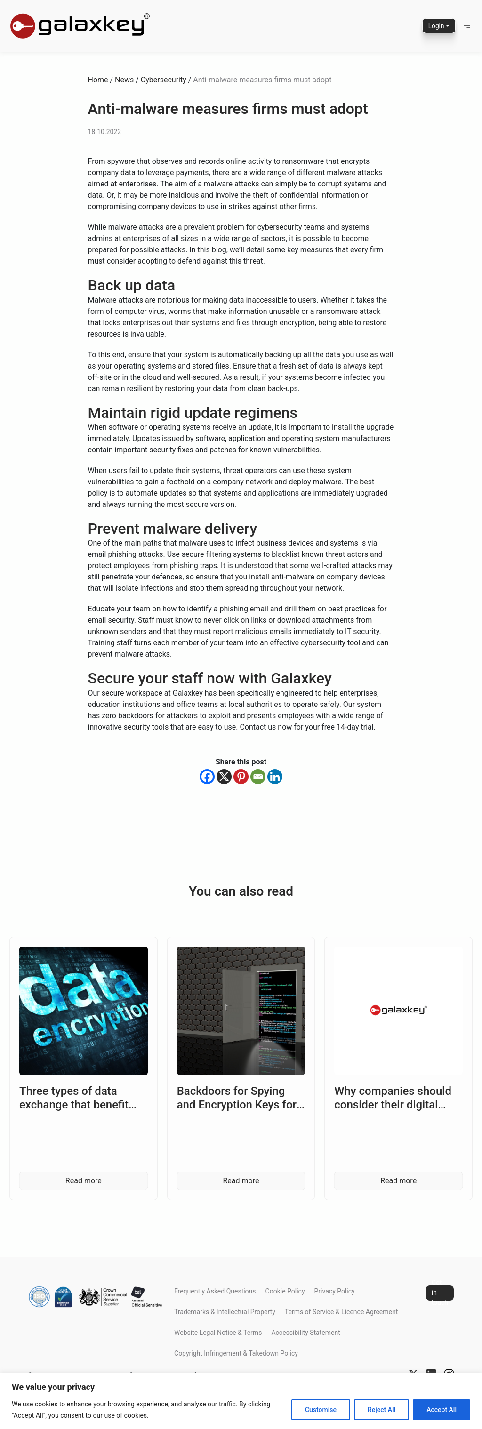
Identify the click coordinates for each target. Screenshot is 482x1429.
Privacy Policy (334, 1291)
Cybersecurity (163, 79)
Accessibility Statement (305, 1332)
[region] (241, 1401)
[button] (467, 26)
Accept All (441, 1409)
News (124, 79)
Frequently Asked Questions (215, 1291)
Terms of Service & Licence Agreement (341, 1312)
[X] (224, 776)
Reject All (381, 1409)
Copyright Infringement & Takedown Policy (236, 1353)
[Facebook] (207, 776)
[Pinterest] (241, 776)
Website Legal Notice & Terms (218, 1332)
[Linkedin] (274, 776)
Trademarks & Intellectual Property (224, 1312)
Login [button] (436, 26)
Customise (321, 1409)
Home (98, 79)
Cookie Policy (285, 1291)
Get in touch (440, 1293)
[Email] (257, 776)
